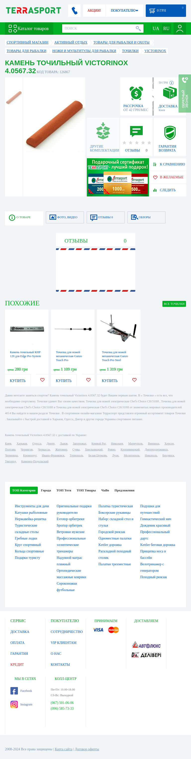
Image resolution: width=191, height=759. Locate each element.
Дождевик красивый (155, 525)
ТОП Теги (63, 490)
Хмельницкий (93, 449)
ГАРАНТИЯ (19, 654)
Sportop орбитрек (69, 525)
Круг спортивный (28, 545)
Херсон (169, 443)
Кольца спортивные (29, 551)
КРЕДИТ (17, 664)
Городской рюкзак (111, 532)
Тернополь (76, 455)
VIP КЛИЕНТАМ (64, 643)
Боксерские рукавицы (114, 512)
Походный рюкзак (153, 577)
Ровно (111, 449)
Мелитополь (132, 455)
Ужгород (10, 461)
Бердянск (168, 455)
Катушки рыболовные (31, 512)
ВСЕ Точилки (174, 304)
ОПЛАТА (17, 643)
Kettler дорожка (110, 545)
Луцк (115, 455)
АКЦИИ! (94, 10)
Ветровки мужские (71, 532)
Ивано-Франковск (53, 455)
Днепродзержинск (156, 449)
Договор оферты (87, 749)
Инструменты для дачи (32, 506)
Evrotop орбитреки (70, 519)
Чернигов (27, 449)
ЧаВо (105, 490)
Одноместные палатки (115, 538)
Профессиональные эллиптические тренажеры (71, 545)
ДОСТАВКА (19, 632)
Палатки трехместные (114, 564)
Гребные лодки (26, 538)
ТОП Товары (86, 490)
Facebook (21, 691)
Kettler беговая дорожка (157, 545)
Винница (153, 443)
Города (46, 490)
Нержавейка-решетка (30, 519)
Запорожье (79, 443)
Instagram (21, 704)
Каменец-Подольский (34, 461)
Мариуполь (135, 443)
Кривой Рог (99, 443)
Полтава (10, 449)
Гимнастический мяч (155, 519)
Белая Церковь (97, 455)
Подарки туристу (27, 558)
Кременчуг (30, 455)
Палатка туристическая (115, 506)
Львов (64, 443)
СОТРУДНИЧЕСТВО (67, 632)
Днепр (50, 443)
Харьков (21, 443)
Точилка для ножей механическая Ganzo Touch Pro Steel (115, 356)
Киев (8, 443)
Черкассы (44, 449)
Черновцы (11, 455)
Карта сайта (63, 749)
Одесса (36, 443)
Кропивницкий (130, 449)
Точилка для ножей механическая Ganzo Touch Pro (69, 356)
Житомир (61, 449)
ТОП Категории (24, 490)
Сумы (76, 449)
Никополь (151, 455)
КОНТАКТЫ (60, 664)
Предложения (125, 490)
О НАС (56, 654)
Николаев (117, 443)
